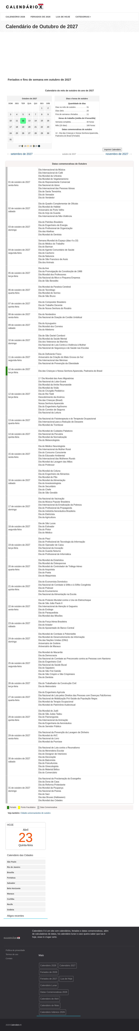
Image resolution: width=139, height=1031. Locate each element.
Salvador (11, 883)
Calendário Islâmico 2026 (52, 1012)
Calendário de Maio (49, 1005)
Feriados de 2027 (48, 979)
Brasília (10, 872)
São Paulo (11, 862)
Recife (10, 904)
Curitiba (10, 899)
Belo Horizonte (13, 888)
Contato (9, 958)
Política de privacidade (15, 950)
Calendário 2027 (67, 965)
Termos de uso (12, 954)
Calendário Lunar (48, 985)
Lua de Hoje (63, 17)
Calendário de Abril (49, 999)
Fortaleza (11, 878)
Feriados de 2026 (40, 17)
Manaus (10, 894)
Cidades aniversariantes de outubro (35, 813)
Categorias (83, 17)
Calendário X (15, 1025)
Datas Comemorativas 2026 (53, 992)
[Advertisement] (69, 54)
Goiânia (10, 910)
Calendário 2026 (15, 17)
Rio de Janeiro (13, 867)
